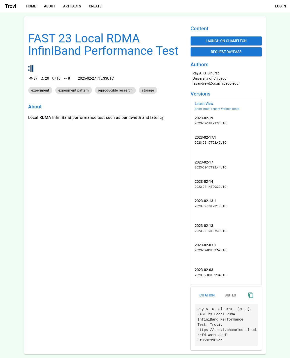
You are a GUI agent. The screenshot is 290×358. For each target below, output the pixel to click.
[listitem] (226, 106)
